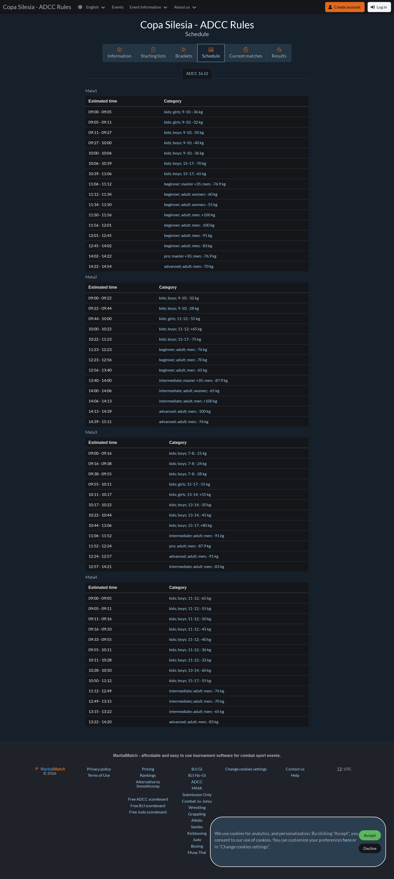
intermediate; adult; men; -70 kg (196, 701)
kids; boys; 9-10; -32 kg (179, 298)
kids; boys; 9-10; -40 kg (184, 142)
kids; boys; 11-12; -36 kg (190, 649)
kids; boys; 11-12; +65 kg (180, 329)
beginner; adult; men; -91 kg (188, 235)
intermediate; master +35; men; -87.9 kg (193, 380)
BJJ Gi (196, 769)
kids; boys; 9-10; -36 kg (184, 153)
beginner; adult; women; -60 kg (190, 194)
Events (118, 7)
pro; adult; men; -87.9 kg (190, 546)
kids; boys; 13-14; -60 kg (190, 670)
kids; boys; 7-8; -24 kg (188, 463)
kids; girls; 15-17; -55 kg (189, 484)
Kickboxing (197, 833)
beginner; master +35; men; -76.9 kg (195, 184)
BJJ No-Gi (197, 775)
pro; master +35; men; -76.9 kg (190, 256)
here (347, 840)
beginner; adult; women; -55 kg (190, 204)
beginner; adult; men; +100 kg (189, 215)
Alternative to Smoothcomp (148, 784)
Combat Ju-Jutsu (197, 801)
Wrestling (197, 807)
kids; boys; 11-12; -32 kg (190, 660)
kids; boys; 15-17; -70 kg (185, 163)
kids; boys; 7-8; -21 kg (188, 453)
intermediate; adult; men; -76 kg (196, 691)
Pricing (148, 769)
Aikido (197, 820)
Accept (370, 835)
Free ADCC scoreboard (148, 799)
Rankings (148, 775)
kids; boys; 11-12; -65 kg (190, 598)
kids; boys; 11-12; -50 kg (190, 618)
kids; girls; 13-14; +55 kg (190, 494)
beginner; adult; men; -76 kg (183, 349)
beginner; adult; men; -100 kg (189, 225)
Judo (197, 839)
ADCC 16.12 (197, 73)
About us (182, 7)
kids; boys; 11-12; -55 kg (190, 608)
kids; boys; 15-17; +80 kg (190, 525)
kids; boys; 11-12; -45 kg (190, 629)
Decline (369, 848)
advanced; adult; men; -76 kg (183, 421)
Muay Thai (197, 852)
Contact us (295, 769)
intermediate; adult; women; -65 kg (189, 390)
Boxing (197, 846)
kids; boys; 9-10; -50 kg (184, 132)
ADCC (197, 782)
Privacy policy (99, 769)
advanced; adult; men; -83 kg (193, 721)
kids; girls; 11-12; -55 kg (179, 318)
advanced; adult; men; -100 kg (185, 411)
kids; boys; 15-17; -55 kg (190, 680)
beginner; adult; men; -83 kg (188, 245)
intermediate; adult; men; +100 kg (188, 401)
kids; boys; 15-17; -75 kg (180, 339)
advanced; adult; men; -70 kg (188, 266)
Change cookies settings (246, 769)
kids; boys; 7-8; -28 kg (188, 474)
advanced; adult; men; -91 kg (193, 556)
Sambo (197, 826)
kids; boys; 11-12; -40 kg (190, 639)
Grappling (197, 814)
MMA (197, 788)
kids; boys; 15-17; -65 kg (185, 173)
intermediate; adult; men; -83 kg (196, 566)
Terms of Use (99, 775)
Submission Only (197, 794)
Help (295, 775)
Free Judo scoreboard (148, 812)
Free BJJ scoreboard (147, 805)
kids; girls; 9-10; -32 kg (183, 122)
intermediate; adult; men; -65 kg (196, 711)
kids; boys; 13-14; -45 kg (190, 515)
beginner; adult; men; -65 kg (183, 370)
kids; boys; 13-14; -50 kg (190, 504)
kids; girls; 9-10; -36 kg (183, 112)
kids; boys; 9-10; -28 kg (179, 308)
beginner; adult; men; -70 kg (183, 359)
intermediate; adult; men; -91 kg (196, 535)
